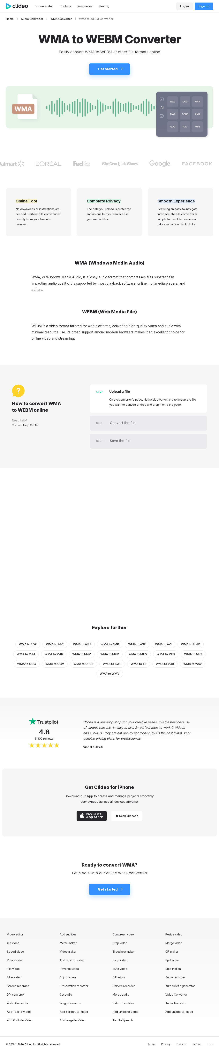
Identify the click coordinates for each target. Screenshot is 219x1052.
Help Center (31, 425)
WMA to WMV (109, 673)
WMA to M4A (26, 654)
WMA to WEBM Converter (96, 18)
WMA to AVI (163, 644)
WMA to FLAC (190, 644)
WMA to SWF (112, 664)
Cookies (181, 1044)
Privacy (165, 1044)
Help (210, 1044)
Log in (184, 6)
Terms (151, 1044)
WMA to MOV (137, 654)
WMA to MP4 (193, 654)
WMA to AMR (110, 644)
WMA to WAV (192, 664)
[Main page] (19, 6)
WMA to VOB (165, 664)
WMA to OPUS (83, 664)
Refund (197, 1044)
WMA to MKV (109, 654)
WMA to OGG (26, 664)
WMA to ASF (137, 644)
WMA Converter (61, 18)
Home (10, 18)
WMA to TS (139, 664)
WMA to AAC (55, 644)
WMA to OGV (54, 664)
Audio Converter (32, 18)
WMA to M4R (54, 654)
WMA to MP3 (166, 654)
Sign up (204, 6)
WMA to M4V (81, 654)
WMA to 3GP (28, 644)
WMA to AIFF (82, 644)
